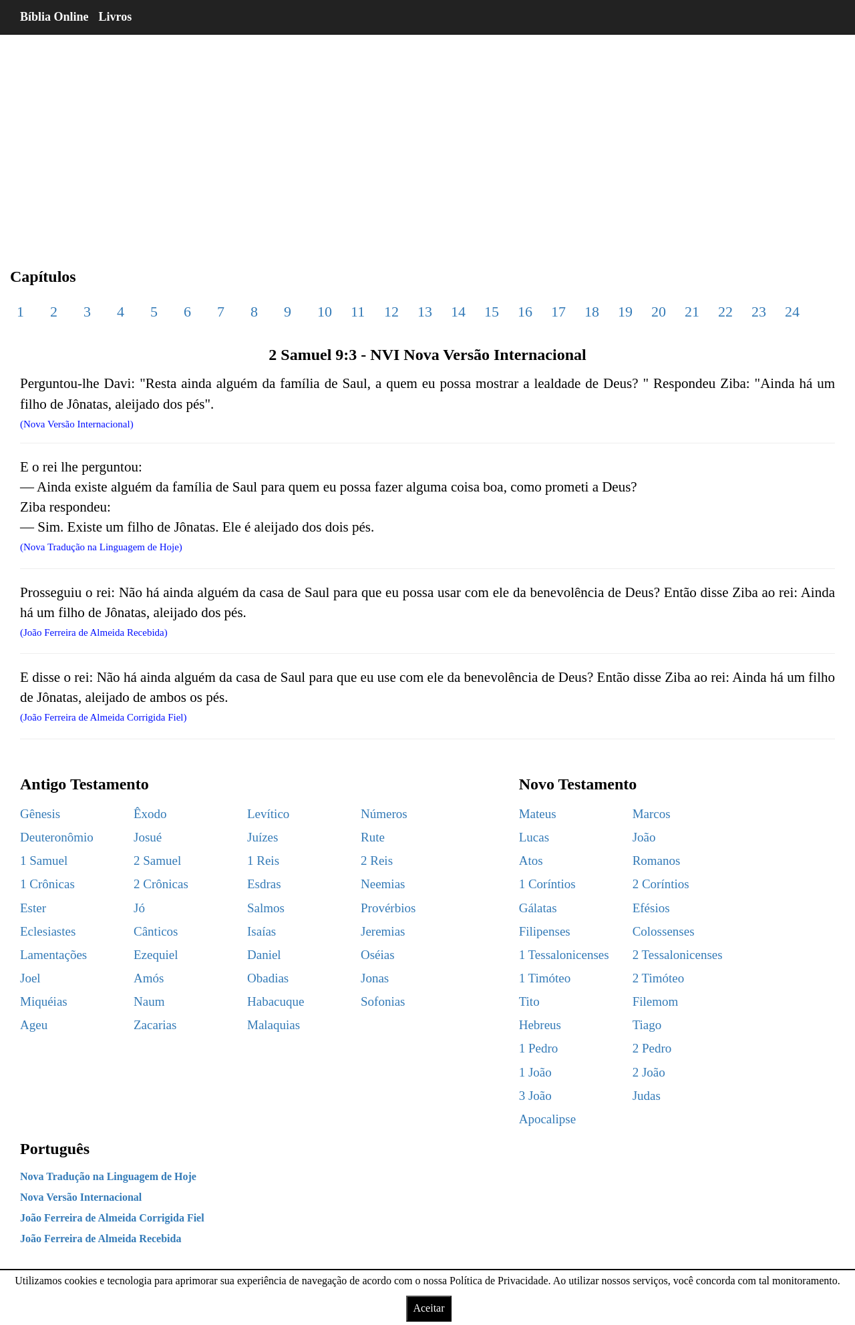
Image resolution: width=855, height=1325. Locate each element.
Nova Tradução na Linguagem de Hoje (108, 1176)
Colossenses (664, 931)
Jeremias (383, 931)
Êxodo (150, 814)
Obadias (268, 978)
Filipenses (544, 931)
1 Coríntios (547, 884)
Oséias (378, 955)
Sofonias (383, 1001)
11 (358, 311)
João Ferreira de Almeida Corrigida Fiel (112, 1217)
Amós (149, 978)
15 (491, 311)
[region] (427, 140)
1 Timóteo (545, 978)
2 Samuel (157, 861)
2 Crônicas (161, 884)
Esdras (264, 884)
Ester (33, 908)
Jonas (375, 978)
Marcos (652, 814)
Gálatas (538, 908)
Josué (148, 837)
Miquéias (43, 1001)
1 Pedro (538, 1048)
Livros (115, 16)
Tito (529, 1001)
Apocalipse (547, 1119)
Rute (373, 837)
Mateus (537, 814)
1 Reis (263, 861)
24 (792, 311)
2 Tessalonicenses (678, 955)
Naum (149, 1001)
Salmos (266, 908)
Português (55, 1148)
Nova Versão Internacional (81, 1197)
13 (424, 311)
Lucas (534, 837)
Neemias (383, 884)
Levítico (268, 814)
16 (525, 311)
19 (625, 311)
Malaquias (273, 1025)
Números (384, 814)
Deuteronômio (57, 837)
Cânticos (156, 931)
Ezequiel (156, 955)
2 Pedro (652, 1048)
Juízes (262, 837)
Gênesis (40, 814)
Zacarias (155, 1025)
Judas (647, 1096)
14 (458, 311)
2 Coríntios (661, 884)
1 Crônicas (47, 884)
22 (725, 311)
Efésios (651, 908)
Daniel (264, 955)
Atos (531, 861)
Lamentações (53, 955)
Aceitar (428, 1308)
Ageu (33, 1025)
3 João (535, 1096)
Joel (30, 978)
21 (692, 311)
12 (391, 311)
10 (324, 311)
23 (758, 311)
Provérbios (388, 908)
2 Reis (377, 861)
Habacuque (275, 1001)
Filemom (656, 1001)
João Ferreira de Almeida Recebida (100, 1238)
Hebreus (540, 1025)
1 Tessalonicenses (564, 955)
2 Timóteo (659, 978)
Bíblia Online (54, 16)
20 (658, 311)
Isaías (261, 931)
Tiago (647, 1025)
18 (591, 311)
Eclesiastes (47, 931)
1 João (535, 1072)
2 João (649, 1072)
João (644, 837)
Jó (139, 908)
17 (558, 311)
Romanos (657, 861)
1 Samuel (43, 861)
